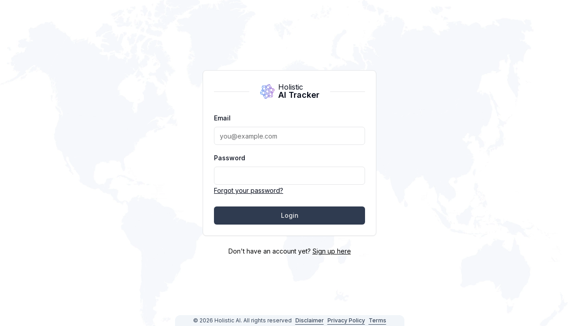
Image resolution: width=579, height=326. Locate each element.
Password (229, 158)
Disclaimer (309, 320)
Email (222, 118)
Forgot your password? (248, 190)
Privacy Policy (346, 320)
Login (290, 215)
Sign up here (332, 251)
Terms (377, 320)
